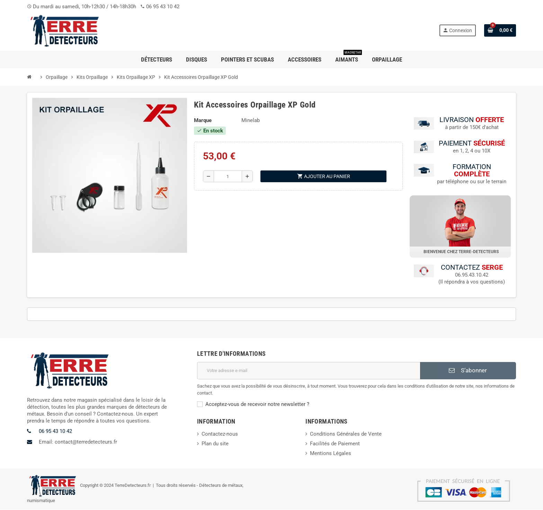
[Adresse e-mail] (308, 371)
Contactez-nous (220, 434)
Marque (203, 120)
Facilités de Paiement (335, 444)
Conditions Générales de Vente (346, 434)
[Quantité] (228, 176)
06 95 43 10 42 (162, 6)
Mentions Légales (330, 454)
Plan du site (215, 444)
